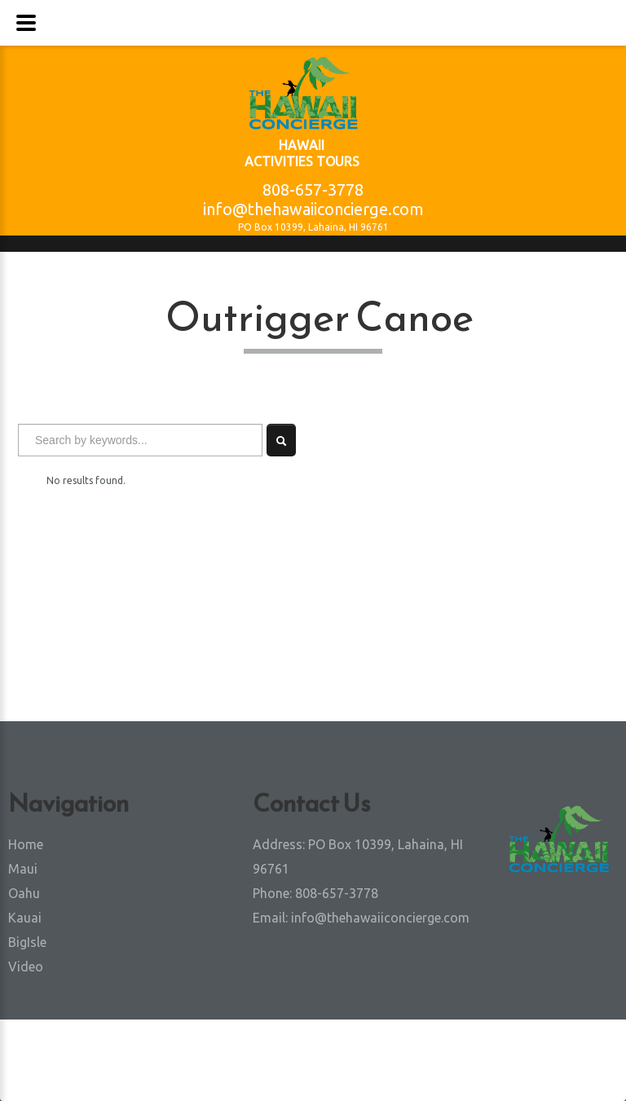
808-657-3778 (313, 189)
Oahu (24, 893)
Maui (22, 868)
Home (25, 844)
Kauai (25, 917)
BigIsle (27, 942)
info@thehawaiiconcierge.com (313, 209)
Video (25, 966)
